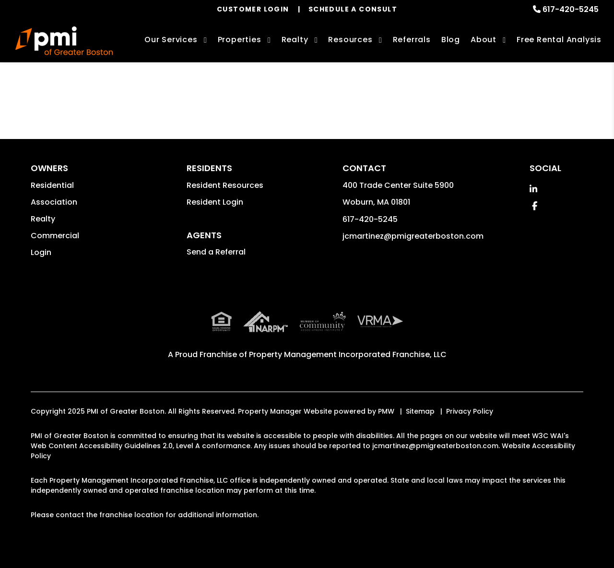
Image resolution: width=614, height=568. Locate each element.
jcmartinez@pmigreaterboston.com (413, 236)
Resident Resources (225, 185)
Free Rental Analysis (559, 39)
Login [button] (41, 252)
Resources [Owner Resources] (350, 39)
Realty (43, 218)
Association (54, 202)
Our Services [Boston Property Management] (171, 39)
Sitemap (420, 411)
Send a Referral (216, 251)
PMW (386, 411)
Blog (450, 39)
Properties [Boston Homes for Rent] (239, 39)
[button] (533, 189)
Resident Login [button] (215, 202)
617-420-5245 (571, 9)
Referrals (412, 39)
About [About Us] (483, 39)
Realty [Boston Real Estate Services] (295, 39)
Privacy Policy (469, 411)
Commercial (55, 235)
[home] (64, 40)
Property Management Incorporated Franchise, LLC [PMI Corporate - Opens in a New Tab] (348, 354)
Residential (52, 185)
